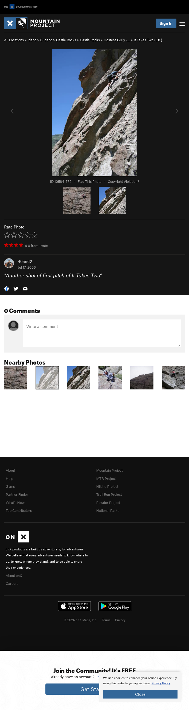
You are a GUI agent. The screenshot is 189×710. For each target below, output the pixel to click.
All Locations (14, 40)
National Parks (107, 510)
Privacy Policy (161, 683)
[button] (6, 288)
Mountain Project (109, 470)
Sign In (166, 23)
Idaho (32, 40)
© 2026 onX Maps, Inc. (80, 620)
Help (9, 478)
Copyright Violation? (123, 181)
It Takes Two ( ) (148, 40)
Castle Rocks (66, 40)
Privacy (120, 620)
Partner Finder (17, 494)
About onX (14, 575)
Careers (12, 583)
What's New (15, 502)
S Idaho (46, 40)
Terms (106, 620)
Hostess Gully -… (117, 40)
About (10, 470)
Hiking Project (107, 486)
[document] (140, 687)
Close (140, 694)
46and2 (25, 261)
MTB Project (106, 478)
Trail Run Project (109, 494)
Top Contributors (19, 510)
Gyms (10, 486)
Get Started (94, 689)
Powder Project (108, 502)
